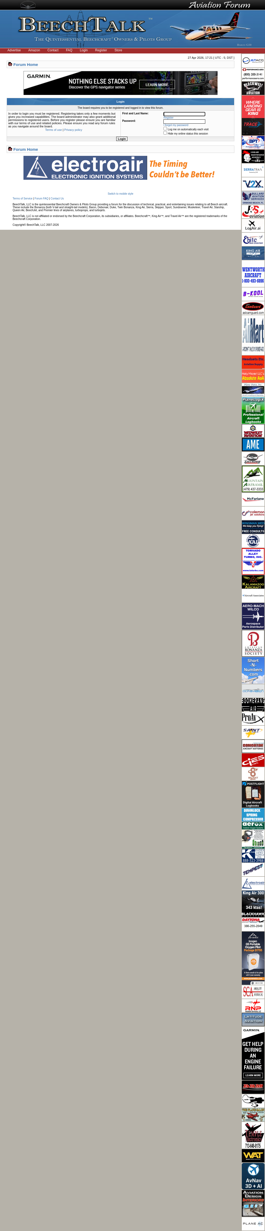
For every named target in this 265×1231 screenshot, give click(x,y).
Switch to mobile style (120, 193)
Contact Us (57, 198)
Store (118, 50)
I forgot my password (176, 125)
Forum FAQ (42, 198)
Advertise (14, 50)
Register (101, 50)
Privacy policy (73, 129)
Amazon (34, 50)
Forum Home (25, 64)
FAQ (69, 50)
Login (83, 50)
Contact (52, 50)
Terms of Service (22, 198)
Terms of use (53, 129)
